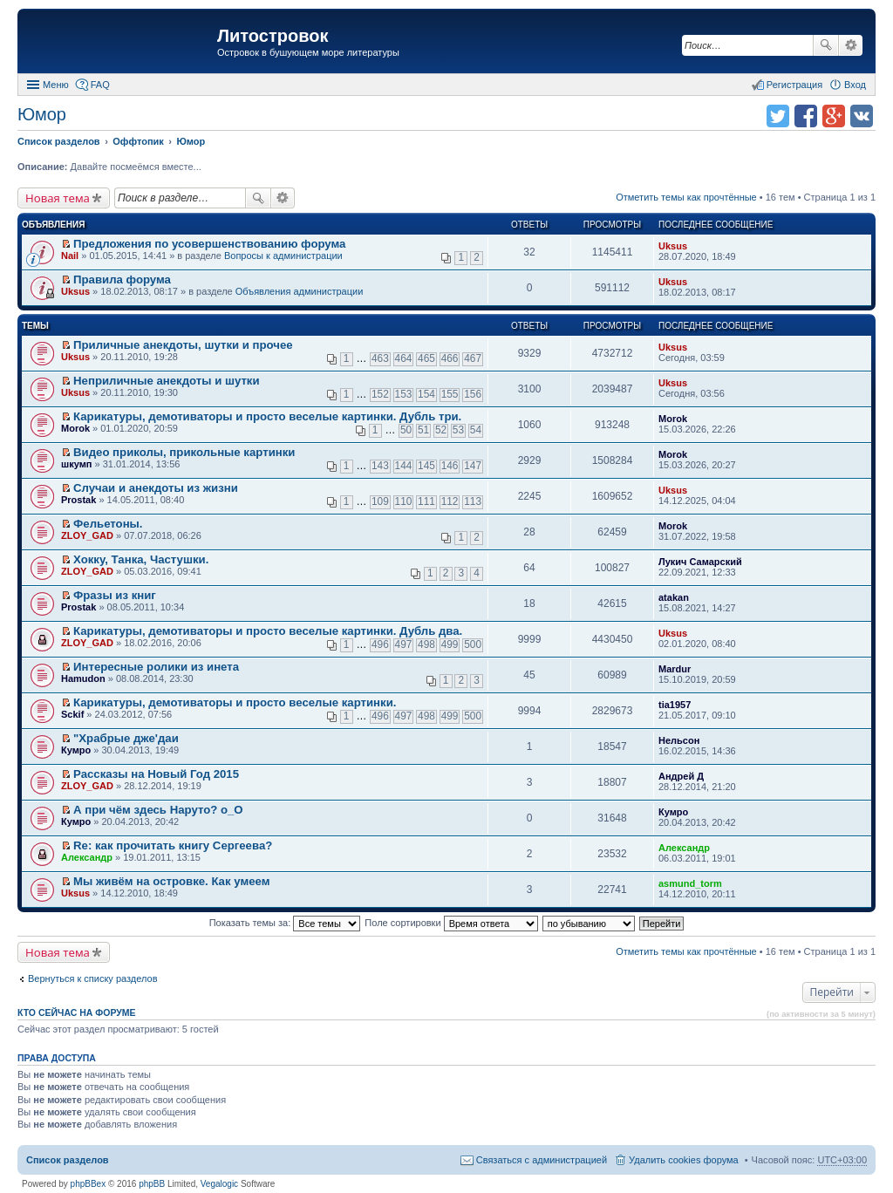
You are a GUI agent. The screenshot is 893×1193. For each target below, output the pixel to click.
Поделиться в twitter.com (778, 116)
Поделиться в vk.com (861, 116)
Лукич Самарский (700, 561)
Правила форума (122, 279)
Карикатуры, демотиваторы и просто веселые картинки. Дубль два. (267, 630)
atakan (673, 597)
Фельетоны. (107, 523)
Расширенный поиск (850, 45)
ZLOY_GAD (87, 535)
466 (450, 358)
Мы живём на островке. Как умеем (171, 881)
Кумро (76, 750)
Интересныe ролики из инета (156, 666)
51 (423, 430)
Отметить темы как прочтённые (686, 197)
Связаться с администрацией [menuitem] (541, 1160)
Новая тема (57, 198)
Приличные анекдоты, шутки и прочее (183, 344)
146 (450, 466)
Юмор (41, 114)
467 (472, 358)
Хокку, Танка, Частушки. (140, 559)
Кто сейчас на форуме (76, 1012)
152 (380, 394)
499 (450, 644)
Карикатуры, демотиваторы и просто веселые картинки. (234, 702)
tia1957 (674, 704)
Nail (69, 255)
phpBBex (88, 1184)
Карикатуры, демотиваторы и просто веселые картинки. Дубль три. (267, 416)
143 (380, 466)
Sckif (72, 714)
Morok (75, 428)
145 (426, 466)
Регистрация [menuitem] (794, 84)
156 (472, 394)
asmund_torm (690, 883)
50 (406, 430)
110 (403, 501)
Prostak (78, 499)
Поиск (826, 45)
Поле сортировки (451, 922)
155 (450, 394)
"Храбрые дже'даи (126, 738)
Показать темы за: (285, 922)
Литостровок (272, 35)
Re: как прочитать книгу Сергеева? (172, 845)
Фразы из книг (114, 595)
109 (380, 501)
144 (403, 466)
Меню (56, 84)
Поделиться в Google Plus (833, 116)
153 (403, 394)
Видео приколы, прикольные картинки (184, 452)
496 (380, 644)
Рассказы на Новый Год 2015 (156, 774)
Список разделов (67, 1160)
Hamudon (83, 678)
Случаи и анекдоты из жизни (155, 487)
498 (426, 644)
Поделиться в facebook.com (805, 116)
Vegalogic (219, 1184)
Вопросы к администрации (283, 255)
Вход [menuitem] (855, 84)
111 (426, 501)
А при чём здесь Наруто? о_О (158, 809)
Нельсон (678, 740)
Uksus (672, 246)
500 (472, 644)
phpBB (152, 1184)
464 (403, 358)
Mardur (674, 669)
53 (458, 430)
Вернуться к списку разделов (92, 978)
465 (426, 358)
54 (475, 430)
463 (380, 358)
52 (440, 430)
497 (403, 644)
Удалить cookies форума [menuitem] (684, 1160)
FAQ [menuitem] (100, 84)
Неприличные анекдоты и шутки (166, 380)
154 (426, 394)
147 (472, 466)
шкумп (76, 464)
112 (450, 501)
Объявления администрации (299, 291)
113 (472, 501)
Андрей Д (681, 776)
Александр (86, 857)
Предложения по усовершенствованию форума (209, 243)
